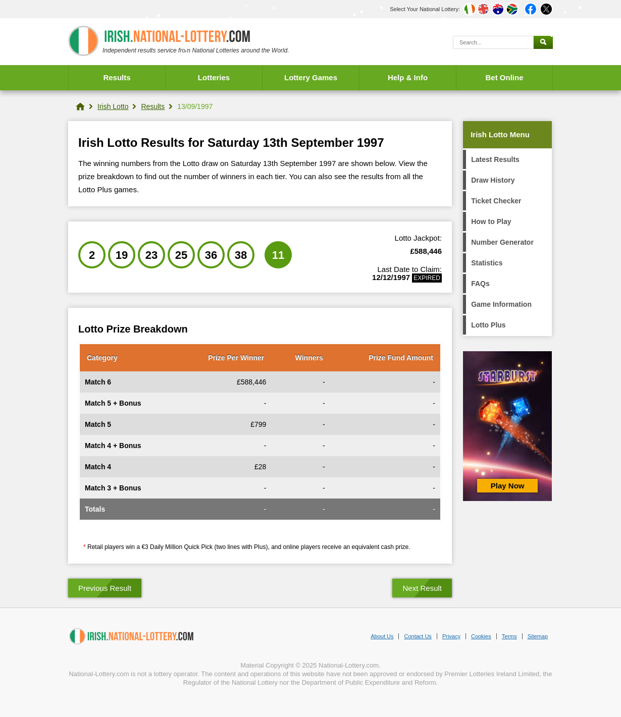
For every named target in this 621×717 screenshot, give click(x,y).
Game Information (501, 304)
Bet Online (504, 77)
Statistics (486, 263)
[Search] (493, 42)
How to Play (491, 221)
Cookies (481, 636)
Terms (509, 636)
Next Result (422, 588)
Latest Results (495, 159)
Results (116, 77)
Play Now (508, 485)
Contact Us (417, 636)
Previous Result (104, 588)
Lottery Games (310, 77)
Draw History (492, 180)
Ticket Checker (496, 201)
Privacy (451, 636)
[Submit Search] (543, 42)
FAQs (480, 284)
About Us (382, 636)
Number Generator (502, 242)
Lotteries (214, 77)
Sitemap (538, 636)
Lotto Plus (488, 325)
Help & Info (408, 77)
